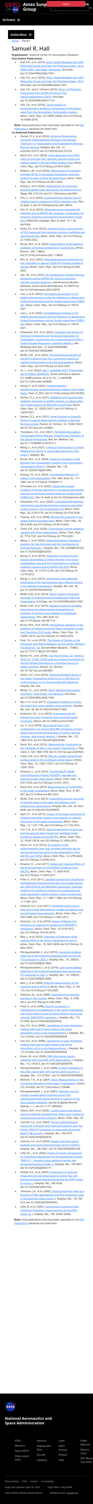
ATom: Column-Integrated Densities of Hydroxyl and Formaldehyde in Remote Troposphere (50, 597)
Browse (63, 1454)
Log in (66, 4)
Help (61, 1460)
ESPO (18, 1440)
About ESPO (22, 1451)
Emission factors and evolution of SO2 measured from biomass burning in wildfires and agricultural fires (52, 232)
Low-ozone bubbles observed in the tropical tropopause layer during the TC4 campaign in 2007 (50, 955)
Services (41, 1440)
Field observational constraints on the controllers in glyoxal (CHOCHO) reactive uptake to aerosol (51, 263)
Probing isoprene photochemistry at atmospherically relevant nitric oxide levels (52, 389)
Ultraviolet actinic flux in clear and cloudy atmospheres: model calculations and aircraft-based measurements (51, 909)
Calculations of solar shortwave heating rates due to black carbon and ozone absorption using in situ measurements (51, 1029)
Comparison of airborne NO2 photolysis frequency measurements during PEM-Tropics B (49, 1210)
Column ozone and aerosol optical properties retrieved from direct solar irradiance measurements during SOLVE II (52, 1114)
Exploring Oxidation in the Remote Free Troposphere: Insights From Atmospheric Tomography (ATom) (51, 462)
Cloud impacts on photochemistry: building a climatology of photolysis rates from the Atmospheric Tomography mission (50, 108)
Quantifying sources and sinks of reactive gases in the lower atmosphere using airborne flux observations (52, 802)
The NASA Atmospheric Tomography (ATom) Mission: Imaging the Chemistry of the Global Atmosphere (52, 435)
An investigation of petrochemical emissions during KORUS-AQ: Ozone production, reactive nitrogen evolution (52, 278)
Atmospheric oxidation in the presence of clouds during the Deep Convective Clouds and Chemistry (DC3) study (51, 628)
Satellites (42, 1460)
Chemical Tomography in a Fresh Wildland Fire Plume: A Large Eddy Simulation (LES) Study (52, 451)
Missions (20, 1445)
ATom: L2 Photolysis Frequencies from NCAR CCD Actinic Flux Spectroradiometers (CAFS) (50, 93)
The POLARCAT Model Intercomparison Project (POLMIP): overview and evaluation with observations (48, 775)
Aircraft (41, 1455)
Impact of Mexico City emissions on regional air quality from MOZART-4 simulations (48, 925)
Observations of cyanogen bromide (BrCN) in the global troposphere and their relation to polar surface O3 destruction (50, 174)
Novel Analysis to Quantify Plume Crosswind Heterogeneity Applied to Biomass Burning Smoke (50, 420)
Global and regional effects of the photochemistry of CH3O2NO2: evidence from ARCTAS (52, 867)
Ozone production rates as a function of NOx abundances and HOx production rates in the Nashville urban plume (52, 1195)
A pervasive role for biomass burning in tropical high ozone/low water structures (49, 717)
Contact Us (72, 1492)
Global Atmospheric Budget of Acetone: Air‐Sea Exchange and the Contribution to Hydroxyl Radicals (50, 544)
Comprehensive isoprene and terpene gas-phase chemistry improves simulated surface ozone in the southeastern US (51, 505)
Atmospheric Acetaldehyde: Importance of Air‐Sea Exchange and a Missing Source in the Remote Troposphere (51, 582)
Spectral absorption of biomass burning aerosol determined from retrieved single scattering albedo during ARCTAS (51, 833)
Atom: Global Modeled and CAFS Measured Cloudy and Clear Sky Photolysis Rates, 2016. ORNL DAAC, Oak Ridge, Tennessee (52, 66)
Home (15, 41)
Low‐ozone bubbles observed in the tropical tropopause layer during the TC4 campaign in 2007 (51, 971)
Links (62, 1440)
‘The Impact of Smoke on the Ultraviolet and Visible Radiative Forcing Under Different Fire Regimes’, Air (52, 644)
